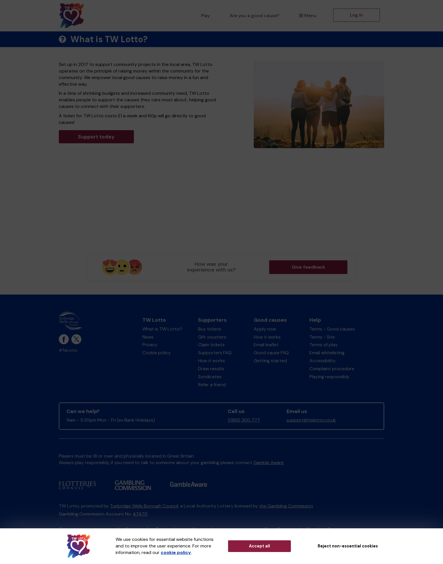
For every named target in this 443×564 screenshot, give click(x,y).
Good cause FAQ (271, 353)
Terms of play (323, 345)
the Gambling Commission (286, 506)
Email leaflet (266, 345)
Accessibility (322, 361)
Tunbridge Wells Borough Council (144, 506)
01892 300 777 (244, 420)
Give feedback (308, 267)
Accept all (259, 546)
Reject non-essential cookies (348, 546)
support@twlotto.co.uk (311, 420)
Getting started (270, 361)
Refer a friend (212, 385)
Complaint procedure (331, 369)
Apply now (265, 329)
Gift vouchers (212, 337)
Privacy (150, 345)
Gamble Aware (268, 463)
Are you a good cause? (254, 16)
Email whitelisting (327, 353)
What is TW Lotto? (162, 329)
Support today (96, 136)
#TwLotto (68, 350)
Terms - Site (322, 337)
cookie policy (176, 552)
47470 (140, 514)
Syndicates (210, 377)
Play (205, 16)
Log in (356, 15)
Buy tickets (209, 329)
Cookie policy (156, 353)
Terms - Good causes (332, 329)
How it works (211, 361)
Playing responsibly (329, 377)
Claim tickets (211, 345)
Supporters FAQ (214, 353)
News (148, 337)
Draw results (211, 369)
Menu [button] (308, 16)
